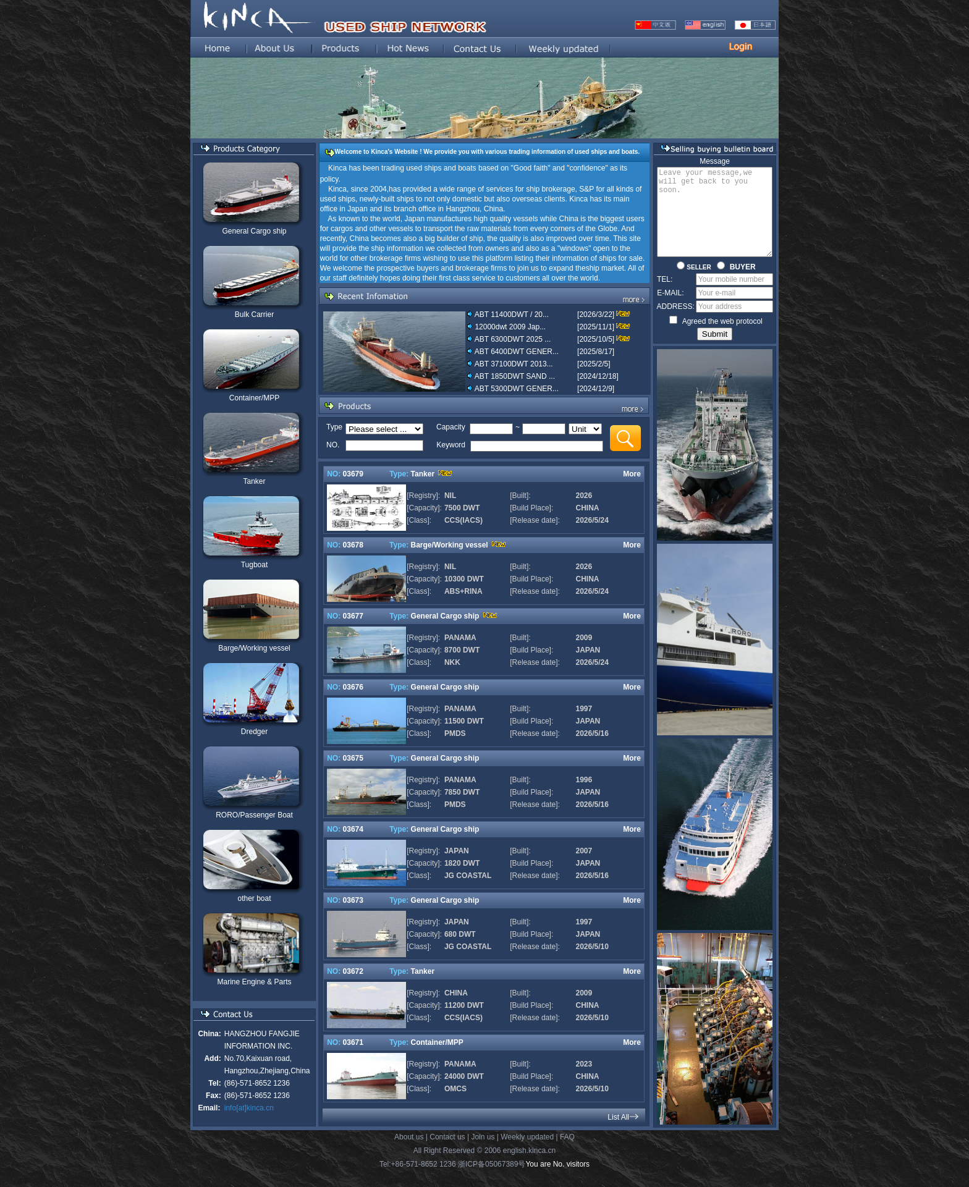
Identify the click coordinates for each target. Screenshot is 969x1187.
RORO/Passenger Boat (253, 815)
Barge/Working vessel (254, 648)
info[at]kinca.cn (248, 1108)
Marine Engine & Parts (253, 982)
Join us (482, 1153)
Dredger (253, 731)
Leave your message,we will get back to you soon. (714, 221)
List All (617, 1117)
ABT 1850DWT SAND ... (514, 376)
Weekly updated (527, 1153)
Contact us (447, 1153)
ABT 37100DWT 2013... (513, 364)
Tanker (253, 481)
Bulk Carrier (253, 314)
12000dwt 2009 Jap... (509, 327)
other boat (253, 898)
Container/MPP (254, 398)
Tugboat (254, 564)
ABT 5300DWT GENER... (516, 388)
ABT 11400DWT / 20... (511, 314)
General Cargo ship (253, 231)
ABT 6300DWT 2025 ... (512, 339)
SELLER (694, 285)
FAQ (567, 1153)
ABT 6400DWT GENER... (516, 351)
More (631, 474)
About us (408, 1153)
